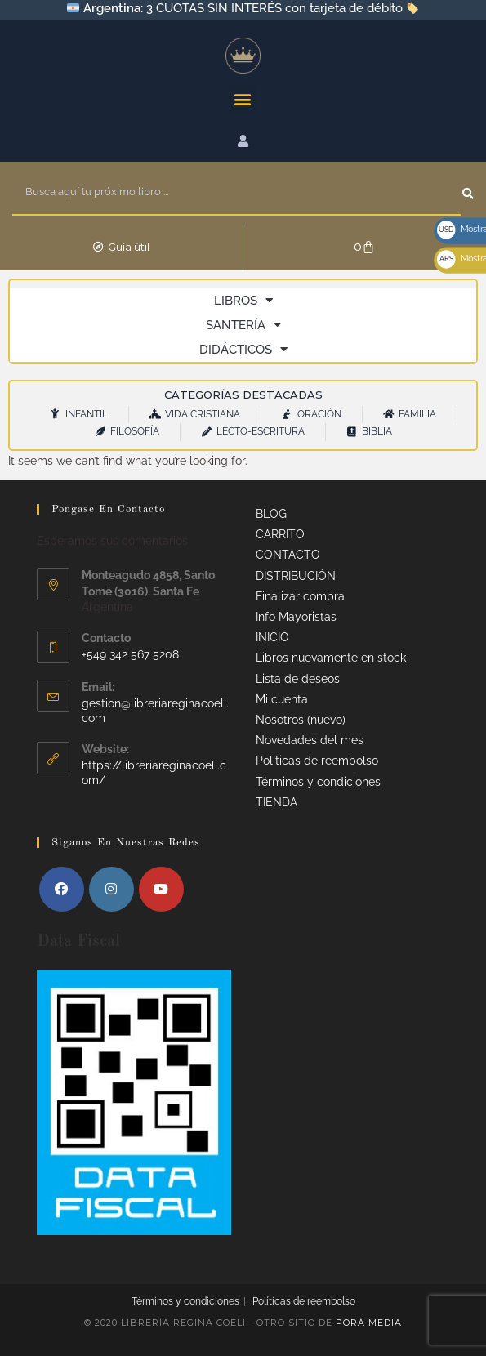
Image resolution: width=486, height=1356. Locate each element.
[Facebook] (61, 889)
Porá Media (369, 1322)
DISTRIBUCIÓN (296, 575)
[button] (243, 98)
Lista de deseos (298, 678)
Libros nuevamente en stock (331, 657)
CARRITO (280, 534)
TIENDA (276, 802)
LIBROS (243, 300)
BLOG (271, 513)
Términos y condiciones (318, 781)
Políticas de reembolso (317, 760)
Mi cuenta (282, 699)
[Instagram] (111, 889)
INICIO (272, 637)
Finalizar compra (300, 596)
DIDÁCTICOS (243, 349)
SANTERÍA (243, 325)
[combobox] (236, 193)
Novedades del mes (309, 740)
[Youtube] (161, 889)
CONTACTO (288, 554)
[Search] (468, 193)
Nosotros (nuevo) (301, 719)
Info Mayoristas (296, 616)
